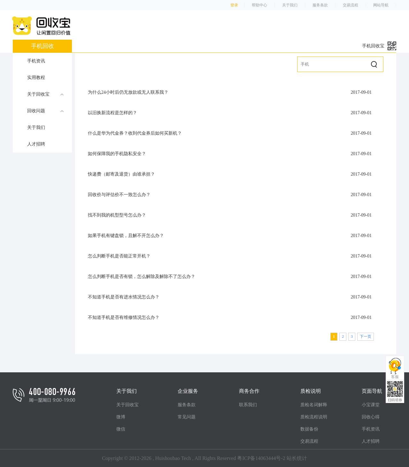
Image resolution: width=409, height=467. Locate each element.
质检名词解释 (313, 404)
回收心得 (371, 417)
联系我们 (248, 404)
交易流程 (350, 5)
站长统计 (297, 458)
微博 (120, 417)
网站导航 (381, 5)
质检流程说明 (313, 417)
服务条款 (320, 5)
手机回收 (42, 46)
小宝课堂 (371, 404)
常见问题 (187, 417)
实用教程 (36, 77)
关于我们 (289, 5)
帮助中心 (259, 5)
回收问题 (45, 110)
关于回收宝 (45, 94)
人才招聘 (36, 144)
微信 (120, 429)
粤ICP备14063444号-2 (261, 458)
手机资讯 (36, 61)
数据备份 (309, 429)
